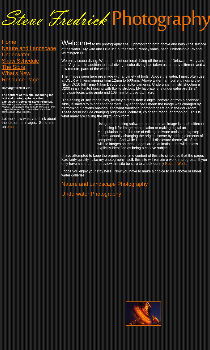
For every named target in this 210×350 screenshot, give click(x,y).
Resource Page (20, 79)
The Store (13, 67)
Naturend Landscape (29, 48)
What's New (16, 73)
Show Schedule (20, 61)
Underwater (16, 54)
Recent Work (175, 163)
